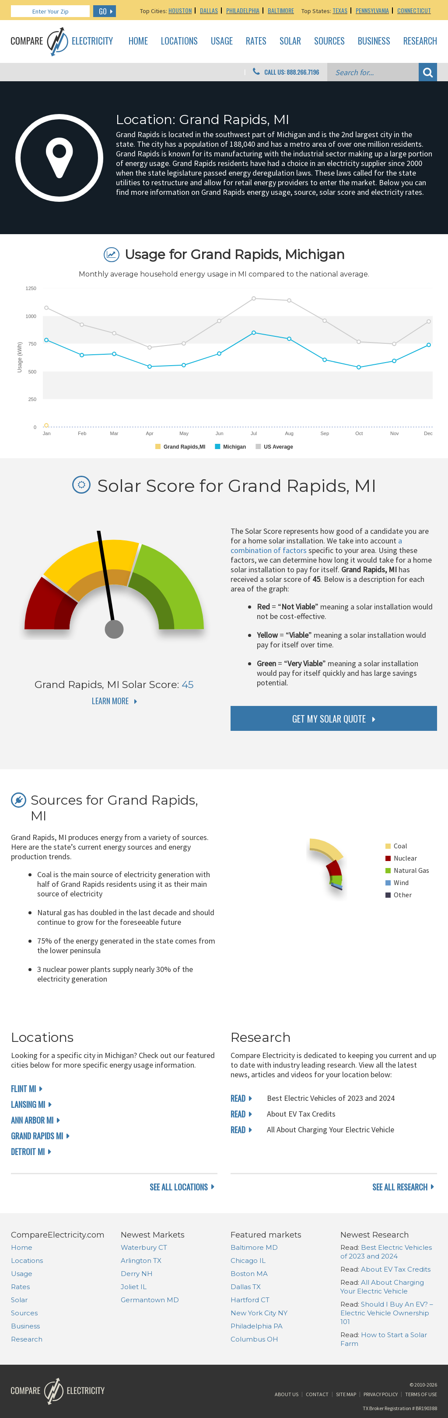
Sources (329, 41)
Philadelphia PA (257, 1326)
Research (420, 41)
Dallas (209, 10)
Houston (180, 10)
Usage (222, 41)
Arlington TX (141, 1260)
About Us (286, 1394)
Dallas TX (246, 1287)
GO (103, 11)
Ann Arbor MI (32, 1120)
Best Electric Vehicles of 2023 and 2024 (386, 1251)
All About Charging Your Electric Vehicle (382, 1286)
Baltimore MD (254, 1247)
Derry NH (137, 1273)
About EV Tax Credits (395, 1269)
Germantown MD (150, 1300)
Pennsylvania (372, 10)
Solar (290, 41)
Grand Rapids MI (37, 1136)
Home (138, 41)
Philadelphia (242, 10)
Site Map (346, 1394)
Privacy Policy (381, 1394)
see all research (399, 1187)
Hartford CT (250, 1300)
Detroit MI (28, 1151)
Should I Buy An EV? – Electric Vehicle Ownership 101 (386, 1313)
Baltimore (281, 10)
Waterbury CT (144, 1247)
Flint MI (23, 1088)
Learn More (110, 700)
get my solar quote (329, 718)
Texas (339, 10)
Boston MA (249, 1273)
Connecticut (414, 10)
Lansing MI (28, 1104)
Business (374, 41)
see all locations (179, 1187)
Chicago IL (248, 1260)
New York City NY (259, 1313)
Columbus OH (254, 1339)
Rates (256, 41)
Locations (179, 41)
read (238, 1098)
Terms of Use (421, 1394)
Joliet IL (134, 1287)
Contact (317, 1394)
